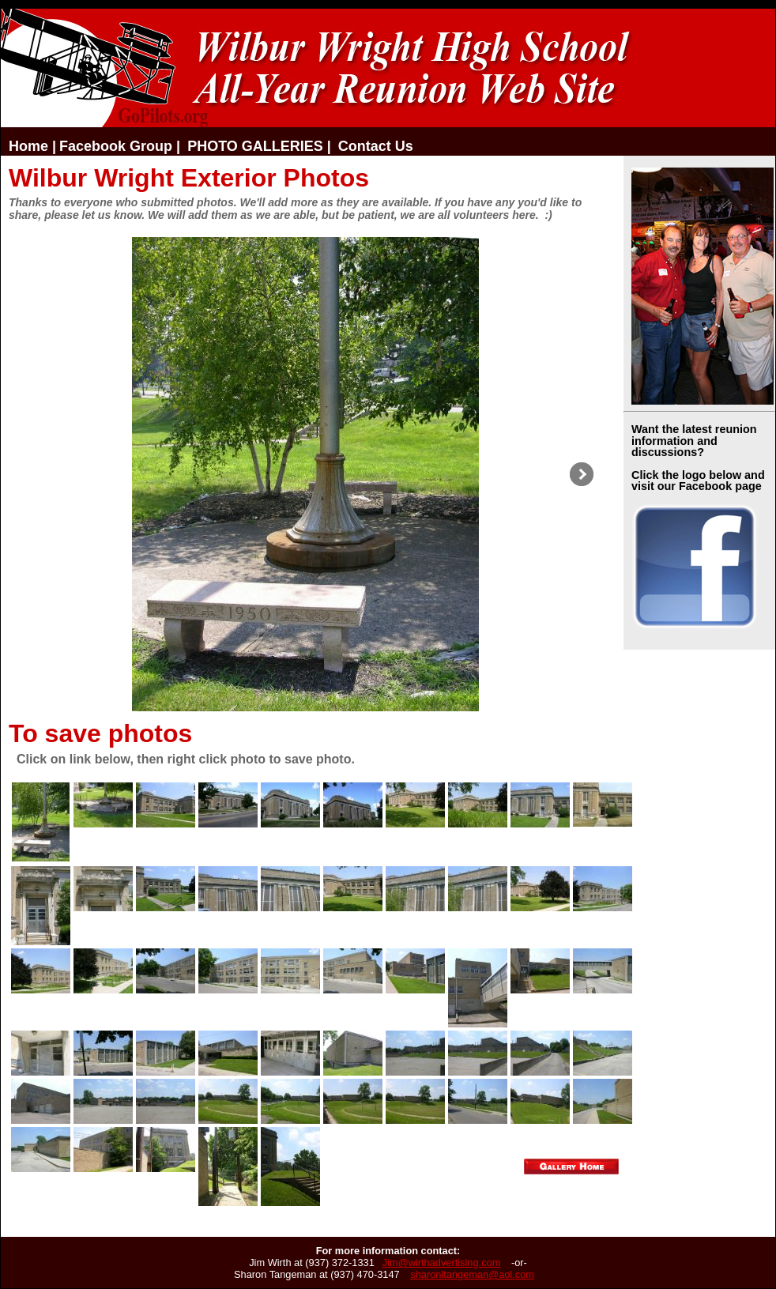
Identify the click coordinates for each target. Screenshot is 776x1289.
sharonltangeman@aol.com (472, 1274)
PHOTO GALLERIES (255, 146)
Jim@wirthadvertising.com (441, 1262)
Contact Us (375, 146)
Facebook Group (115, 146)
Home (28, 146)
